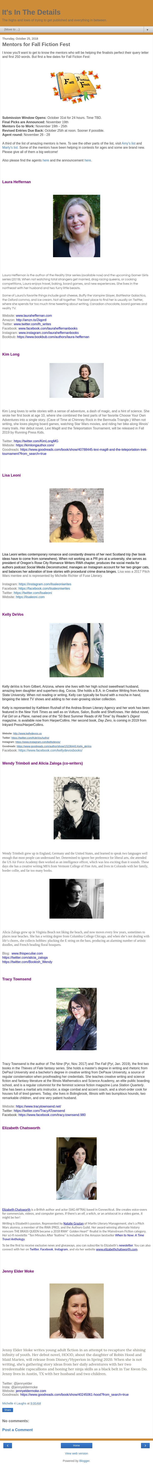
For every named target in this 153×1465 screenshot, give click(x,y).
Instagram (61, 1249)
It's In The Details (31, 12)
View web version (76, 1453)
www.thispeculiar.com (27, 953)
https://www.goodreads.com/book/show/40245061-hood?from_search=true (74, 1394)
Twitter (34, 1249)
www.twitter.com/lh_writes (32, 324)
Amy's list (129, 143)
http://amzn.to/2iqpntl (31, 320)
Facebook (46, 1249)
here (46, 160)
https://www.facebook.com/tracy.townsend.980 (52, 1115)
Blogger (84, 1461)
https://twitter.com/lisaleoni (33, 593)
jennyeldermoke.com (31, 1391)
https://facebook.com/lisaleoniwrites (44, 588)
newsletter (126, 1245)
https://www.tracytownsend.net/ (38, 1106)
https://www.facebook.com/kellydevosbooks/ (50, 750)
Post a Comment (17, 1430)
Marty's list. (10, 147)
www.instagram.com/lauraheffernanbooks (49, 333)
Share (7, 1410)
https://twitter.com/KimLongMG (36, 441)
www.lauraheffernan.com (34, 315)
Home (76, 1445)
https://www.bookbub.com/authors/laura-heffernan (53, 337)
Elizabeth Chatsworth (16, 1210)
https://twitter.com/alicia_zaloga (25, 957)
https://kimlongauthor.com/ (35, 445)
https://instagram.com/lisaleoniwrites (45, 584)
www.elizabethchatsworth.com (116, 1249)
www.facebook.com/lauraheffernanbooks (47, 328)
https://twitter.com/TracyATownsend (39, 1110)
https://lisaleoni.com (30, 597)
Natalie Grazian (73, 1223)
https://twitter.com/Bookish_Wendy (27, 962)
